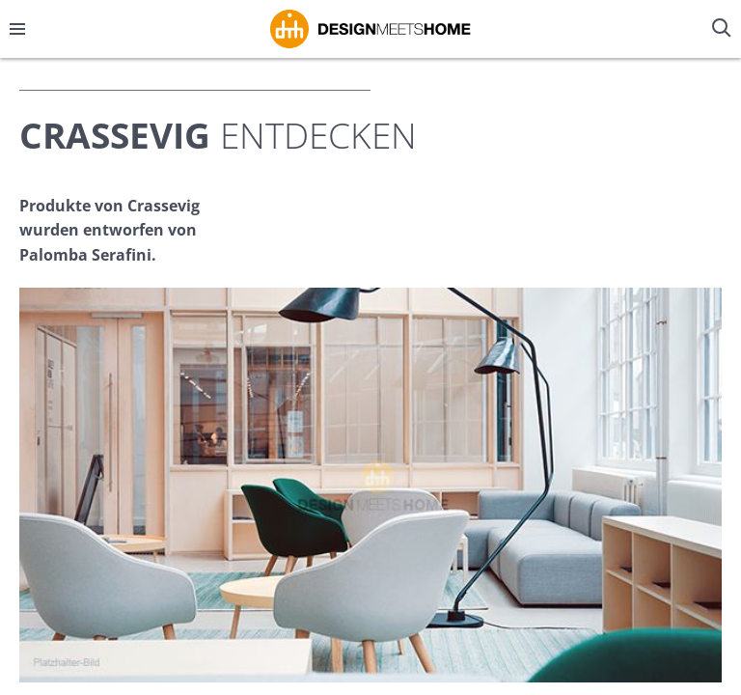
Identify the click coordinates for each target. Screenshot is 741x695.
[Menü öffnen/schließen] (17, 29)
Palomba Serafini (85, 254)
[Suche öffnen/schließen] (723, 29)
